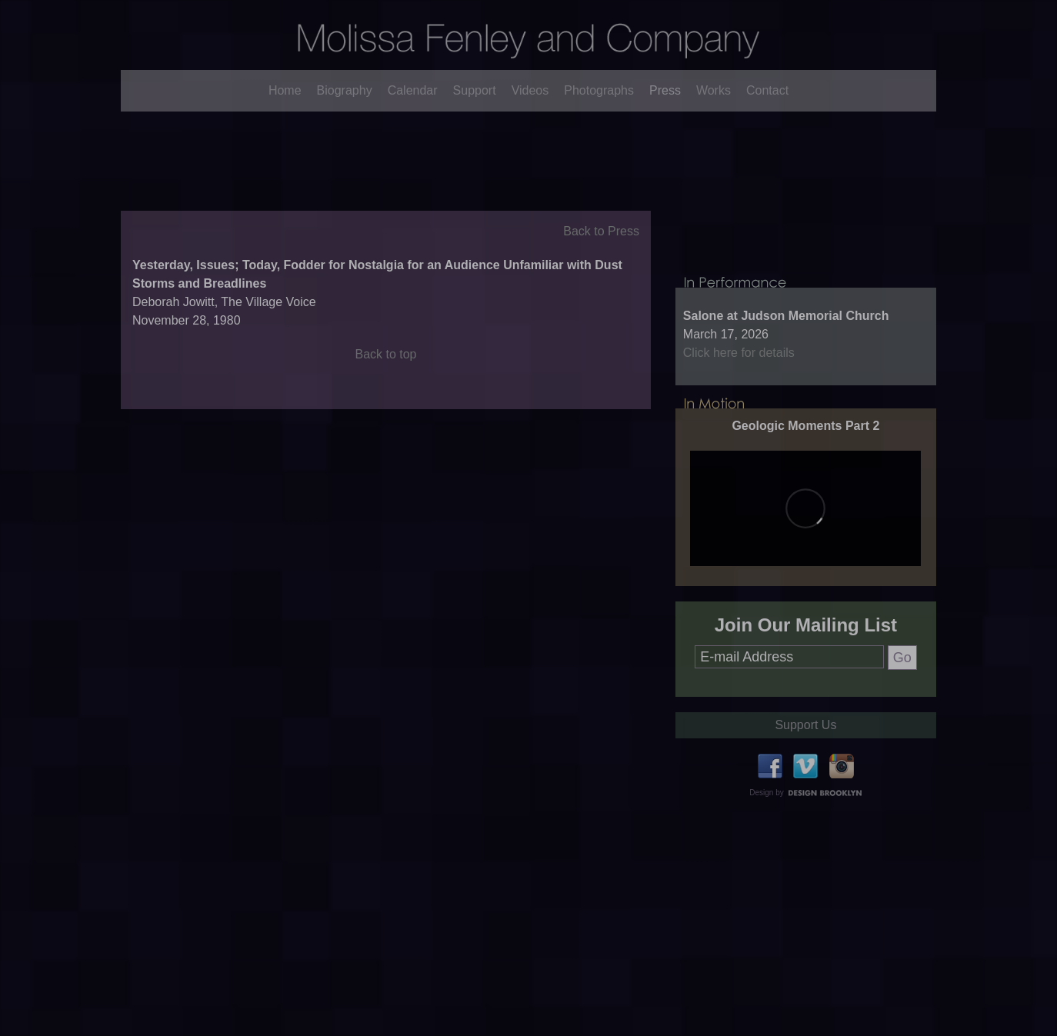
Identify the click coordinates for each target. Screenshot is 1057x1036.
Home (285, 90)
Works (713, 90)
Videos (530, 90)
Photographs (599, 90)
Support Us (805, 775)
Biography (344, 90)
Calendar (413, 90)
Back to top (385, 380)
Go (902, 708)
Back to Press (601, 257)
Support (474, 90)
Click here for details (739, 403)
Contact (767, 90)
